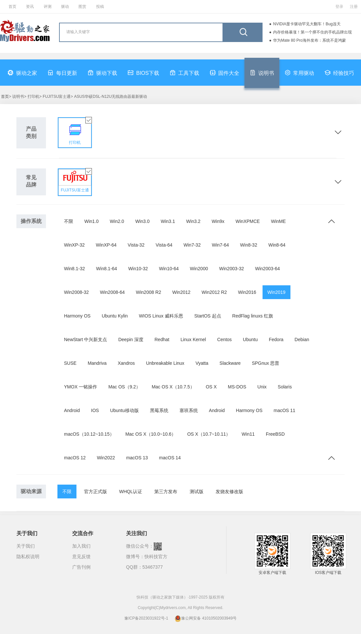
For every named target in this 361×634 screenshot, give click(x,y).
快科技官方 (155, 556)
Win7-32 (192, 245)
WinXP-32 (74, 245)
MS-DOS (237, 386)
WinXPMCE (248, 221)
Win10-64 (169, 268)
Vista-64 (164, 245)
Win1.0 (91, 221)
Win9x (218, 221)
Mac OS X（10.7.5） (173, 386)
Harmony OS (77, 315)
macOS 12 (75, 457)
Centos (224, 339)
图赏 (82, 6)
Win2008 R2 (148, 292)
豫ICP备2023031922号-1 (146, 618)
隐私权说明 (27, 556)
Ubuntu (250, 339)
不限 (68, 221)
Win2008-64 (112, 292)
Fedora (276, 339)
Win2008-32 (76, 292)
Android (72, 410)
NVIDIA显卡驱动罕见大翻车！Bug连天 (306, 24)
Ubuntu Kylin (115, 315)
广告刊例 (81, 567)
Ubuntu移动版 (124, 410)
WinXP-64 (106, 245)
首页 (12, 6)
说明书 (262, 72)
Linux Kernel (193, 339)
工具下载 (184, 72)
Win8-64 (277, 245)
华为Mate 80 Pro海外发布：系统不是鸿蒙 (309, 40)
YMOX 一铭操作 (80, 386)
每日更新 (62, 72)
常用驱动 (299, 72)
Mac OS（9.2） (124, 386)
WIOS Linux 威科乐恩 (161, 315)
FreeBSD (275, 434)
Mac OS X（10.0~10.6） (150, 434)
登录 (339, 6)
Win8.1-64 (106, 268)
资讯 (30, 6)
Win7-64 (220, 245)
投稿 (100, 6)
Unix (261, 386)
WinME (278, 221)
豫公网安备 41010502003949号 (206, 618)
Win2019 (276, 292)
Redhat (162, 339)
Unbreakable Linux (165, 363)
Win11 (248, 434)
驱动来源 (31, 491)
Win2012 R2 (214, 292)
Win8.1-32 (74, 268)
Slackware (230, 363)
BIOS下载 (143, 72)
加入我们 (81, 546)
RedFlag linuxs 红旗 (252, 315)
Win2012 (181, 292)
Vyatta (202, 363)
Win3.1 (168, 221)
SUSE (70, 363)
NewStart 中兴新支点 (85, 339)
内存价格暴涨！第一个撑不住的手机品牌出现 (312, 32)
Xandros (126, 363)
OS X (211, 386)
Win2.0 (117, 221)
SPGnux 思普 (265, 363)
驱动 (65, 6)
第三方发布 (165, 491)
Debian (302, 339)
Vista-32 (136, 245)
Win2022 (106, 457)
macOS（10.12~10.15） (89, 434)
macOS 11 (284, 410)
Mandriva (97, 363)
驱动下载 (102, 72)
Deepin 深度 (130, 339)
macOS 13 (137, 457)
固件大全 (224, 72)
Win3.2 (193, 221)
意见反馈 (81, 556)
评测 (48, 6)
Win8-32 (248, 245)
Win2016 (247, 292)
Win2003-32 (231, 268)
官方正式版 (95, 491)
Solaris (285, 386)
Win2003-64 (267, 268)
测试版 (196, 491)
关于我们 (25, 546)
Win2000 (199, 268)
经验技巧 (339, 72)
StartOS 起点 (207, 315)
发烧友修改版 (229, 491)
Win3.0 (142, 221)
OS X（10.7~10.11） (208, 434)
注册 (354, 6)
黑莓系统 (159, 410)
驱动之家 (22, 72)
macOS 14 (170, 457)
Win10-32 (138, 268)
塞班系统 (189, 410)
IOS (95, 410)
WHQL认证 (130, 491)
